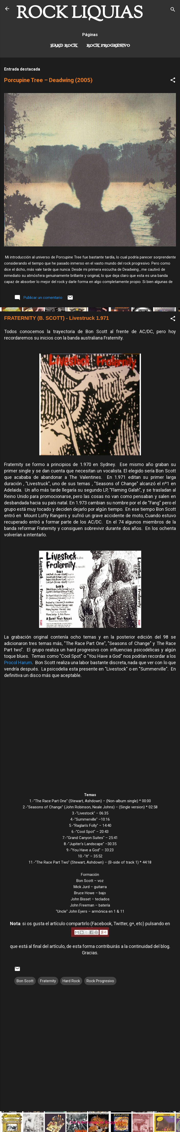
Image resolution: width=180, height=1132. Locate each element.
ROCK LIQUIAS (79, 14)
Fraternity (48, 981)
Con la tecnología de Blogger (90, 1122)
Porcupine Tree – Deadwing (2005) (48, 80)
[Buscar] (173, 10)
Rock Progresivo (108, 46)
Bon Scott (25, 981)
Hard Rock (63, 46)
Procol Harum (18, 662)
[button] (173, 81)
